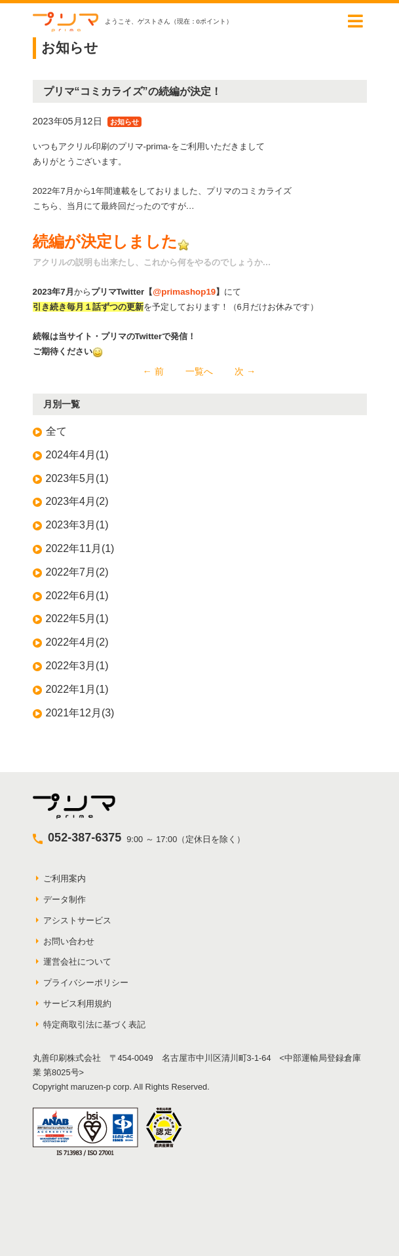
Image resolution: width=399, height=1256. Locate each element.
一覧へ (199, 371)
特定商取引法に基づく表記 (94, 1024)
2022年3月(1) (77, 665)
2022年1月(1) (77, 689)
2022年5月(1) (77, 618)
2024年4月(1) (77, 454)
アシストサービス (77, 920)
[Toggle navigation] (355, 20)
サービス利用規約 (77, 1003)
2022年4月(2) (77, 642)
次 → (245, 371)
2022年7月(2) (77, 572)
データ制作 (64, 899)
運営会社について (77, 962)
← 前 (153, 371)
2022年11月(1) (80, 548)
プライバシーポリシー (85, 983)
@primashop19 (184, 292)
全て (56, 431)
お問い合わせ (68, 941)
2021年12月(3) (80, 712)
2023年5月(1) (77, 478)
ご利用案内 (64, 878)
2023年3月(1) (77, 524)
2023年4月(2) (77, 501)
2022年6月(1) (77, 595)
